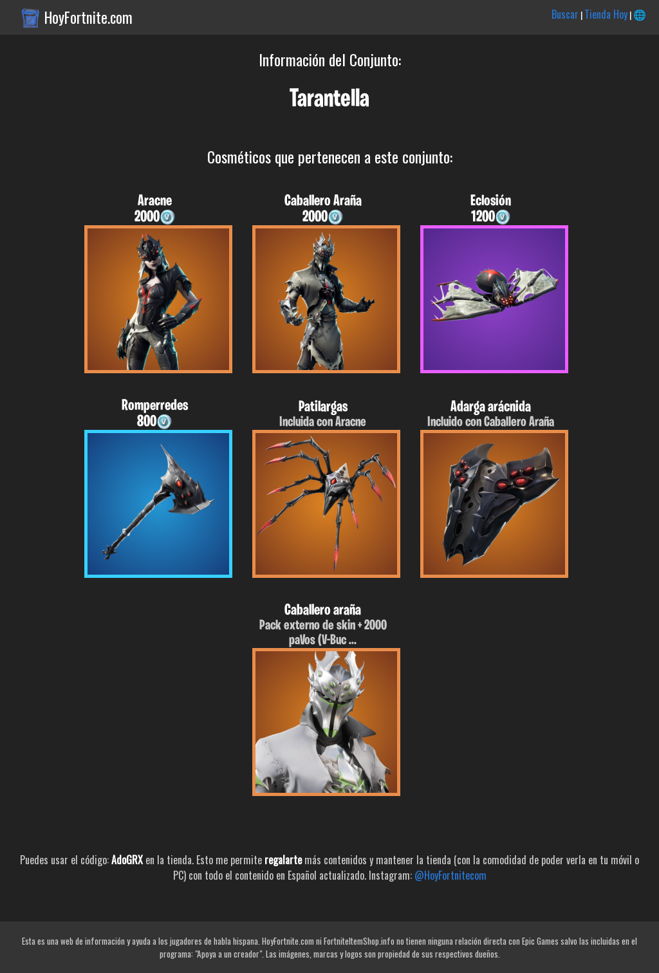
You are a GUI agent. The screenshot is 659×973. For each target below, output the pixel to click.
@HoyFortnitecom (450, 875)
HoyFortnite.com (88, 17)
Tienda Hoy (605, 14)
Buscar (565, 14)
